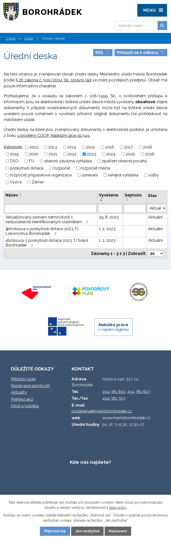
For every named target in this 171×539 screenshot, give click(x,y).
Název (11, 195)
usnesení (90, 175)
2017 (128, 147)
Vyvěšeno (108, 195)
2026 (149, 154)
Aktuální (155, 217)
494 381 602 (113, 391)
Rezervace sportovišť (30, 385)
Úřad (28, 38)
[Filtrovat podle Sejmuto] (134, 208)
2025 (130, 154)
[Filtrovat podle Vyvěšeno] (110, 208)
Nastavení (118, 531)
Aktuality (19, 392)
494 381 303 (113, 398)
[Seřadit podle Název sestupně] (21, 196)
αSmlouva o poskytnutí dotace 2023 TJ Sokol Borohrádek (46, 242)
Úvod (10, 38)
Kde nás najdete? (90, 462)
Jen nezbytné (87, 531)
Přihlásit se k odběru (141, 52)
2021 (53, 154)
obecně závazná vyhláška (68, 161)
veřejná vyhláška (123, 175)
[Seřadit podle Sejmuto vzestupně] (127, 198)
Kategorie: (13, 147)
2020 (33, 154)
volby (153, 175)
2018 (147, 147)
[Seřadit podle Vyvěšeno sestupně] (101, 200)
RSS (102, 52)
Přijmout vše (55, 531)
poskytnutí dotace (26, 168)
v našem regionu (113, 327)
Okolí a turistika (25, 406)
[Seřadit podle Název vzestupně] (21, 194)
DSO (14, 161)
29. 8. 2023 (109, 217)
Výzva (16, 182)
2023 (91, 154)
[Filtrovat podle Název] (50, 208)
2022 (72, 154)
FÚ (31, 161)
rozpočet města (95, 168)
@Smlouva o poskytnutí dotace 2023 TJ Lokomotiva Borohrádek (41, 231)
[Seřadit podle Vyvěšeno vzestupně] (101, 198)
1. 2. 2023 (107, 228)
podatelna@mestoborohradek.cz (102, 411)
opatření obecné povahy (124, 161)
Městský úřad (23, 379)
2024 (110, 154)
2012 (33, 147)
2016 (109, 147)
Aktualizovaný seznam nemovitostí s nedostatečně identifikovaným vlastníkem (47, 219)
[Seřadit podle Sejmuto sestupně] (127, 200)
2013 (52, 147)
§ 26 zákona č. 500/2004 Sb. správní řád (53, 80)
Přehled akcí (22, 399)
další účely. (118, 508)
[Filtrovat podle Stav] (156, 208)
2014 (71, 147)
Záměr (38, 182)
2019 (14, 154)
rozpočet (62, 168)
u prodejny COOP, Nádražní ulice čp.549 (53, 135)
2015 (90, 147)
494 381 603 (138, 391)
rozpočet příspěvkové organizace (41, 175)
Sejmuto (133, 195)
